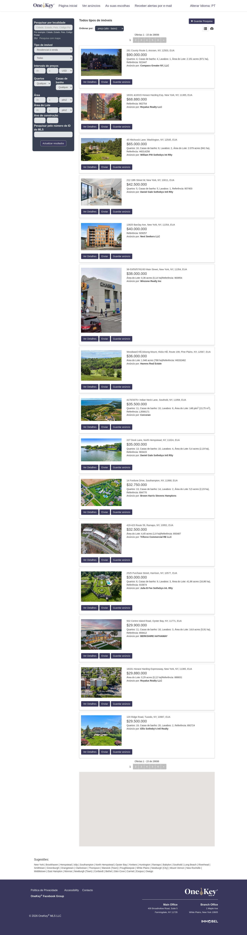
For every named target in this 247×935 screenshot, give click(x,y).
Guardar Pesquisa (202, 21)
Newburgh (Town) (83, 871)
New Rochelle (193, 868)
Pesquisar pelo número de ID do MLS (52, 127)
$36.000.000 (137, 356)
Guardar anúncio (121, 82)
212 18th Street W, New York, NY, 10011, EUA (150, 180)
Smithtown (39, 868)
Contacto (87, 890)
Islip (76, 864)
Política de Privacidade (44, 890)
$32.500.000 (137, 529)
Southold (177, 864)
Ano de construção (46, 115)
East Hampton (55, 871)
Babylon (167, 864)
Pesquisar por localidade (49, 22)
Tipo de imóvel (43, 45)
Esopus (140, 871)
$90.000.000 (137, 55)
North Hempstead (104, 864)
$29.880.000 (137, 673)
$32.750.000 (137, 485)
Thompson (94, 868)
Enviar (104, 82)
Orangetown (67, 868)
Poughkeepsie (127, 868)
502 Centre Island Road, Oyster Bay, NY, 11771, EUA (154, 621)
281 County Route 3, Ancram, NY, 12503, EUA (150, 50)
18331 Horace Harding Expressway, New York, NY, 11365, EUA (159, 669)
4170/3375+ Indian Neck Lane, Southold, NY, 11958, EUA (156, 400)
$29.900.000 (137, 625)
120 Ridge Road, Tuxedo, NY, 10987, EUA (148, 717)
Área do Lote (42, 105)
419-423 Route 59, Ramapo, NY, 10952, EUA (150, 525)
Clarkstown (81, 868)
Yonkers (133, 864)
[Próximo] (163, 40)
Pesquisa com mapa (49, 38)
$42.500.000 (137, 184)
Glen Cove (119, 871)
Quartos (39, 78)
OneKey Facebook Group (47, 896)
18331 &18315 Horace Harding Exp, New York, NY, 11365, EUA (159, 95)
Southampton (87, 864)
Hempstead (66, 864)
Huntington (144, 864)
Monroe (68, 871)
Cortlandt (99, 871)
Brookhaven (52, 864)
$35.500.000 (137, 404)
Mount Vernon (177, 868)
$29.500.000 (137, 721)
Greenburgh (53, 868)
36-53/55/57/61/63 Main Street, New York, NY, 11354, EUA (157, 269)
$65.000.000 (137, 144)
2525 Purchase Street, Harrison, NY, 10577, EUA (152, 573)
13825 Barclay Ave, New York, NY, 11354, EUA (151, 224)
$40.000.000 (137, 229)
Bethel (108, 871)
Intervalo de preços (46, 65)
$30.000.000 (137, 577)
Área (37, 95)
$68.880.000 (137, 99)
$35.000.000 (137, 444)
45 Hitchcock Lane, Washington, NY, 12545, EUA (152, 139)
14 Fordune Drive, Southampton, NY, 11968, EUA (152, 480)
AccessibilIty (71, 890)
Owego (149, 871)
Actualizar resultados (53, 143)
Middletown (40, 871)
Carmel (130, 871)
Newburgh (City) (159, 868)
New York (39, 864)
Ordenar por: (86, 28)
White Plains (143, 868)
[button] (203, 6)
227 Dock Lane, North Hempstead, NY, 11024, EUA (153, 440)
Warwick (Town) (110, 868)
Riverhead (203, 864)
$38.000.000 (137, 274)
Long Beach (190, 864)
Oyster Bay (121, 864)
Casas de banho (61, 80)
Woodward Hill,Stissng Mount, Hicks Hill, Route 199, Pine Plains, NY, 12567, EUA (169, 352)
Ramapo (156, 864)
